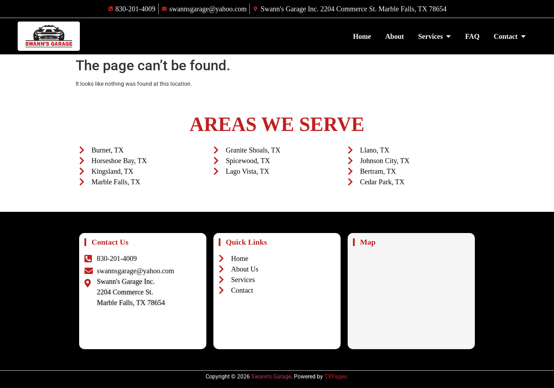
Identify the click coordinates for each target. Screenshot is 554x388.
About (394, 36)
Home (362, 36)
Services (434, 36)
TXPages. (336, 376)
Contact (510, 36)
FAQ (472, 36)
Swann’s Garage (271, 376)
